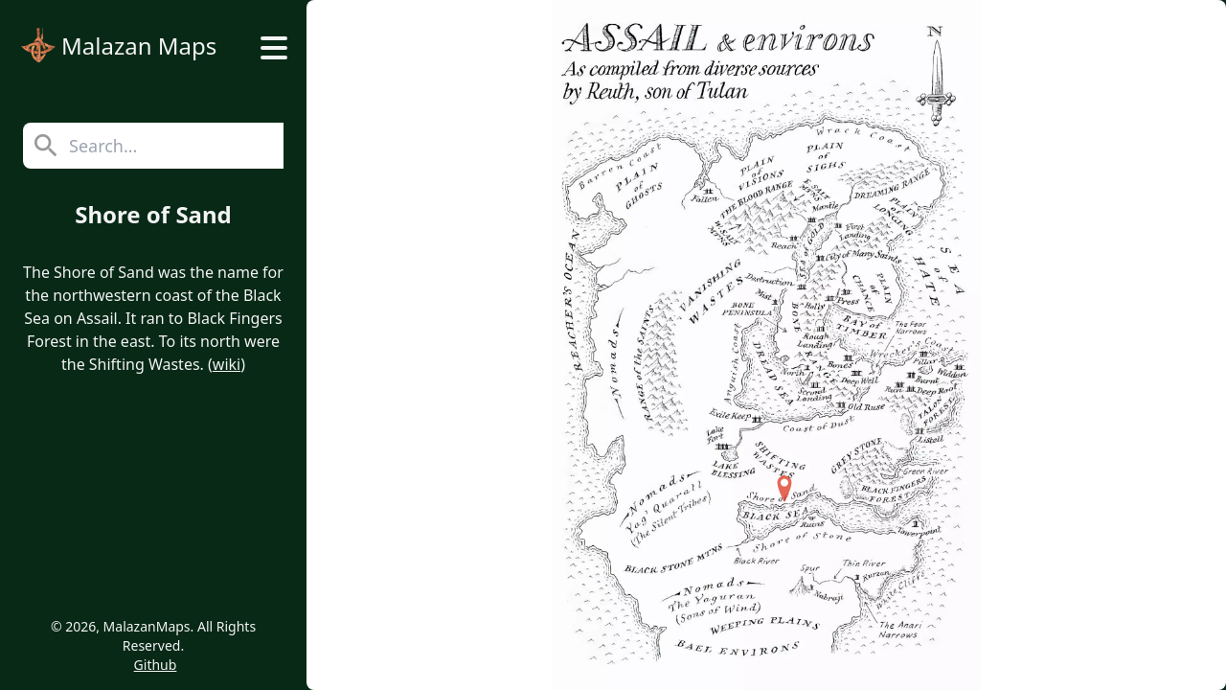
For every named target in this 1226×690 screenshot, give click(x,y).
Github (155, 665)
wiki (226, 364)
